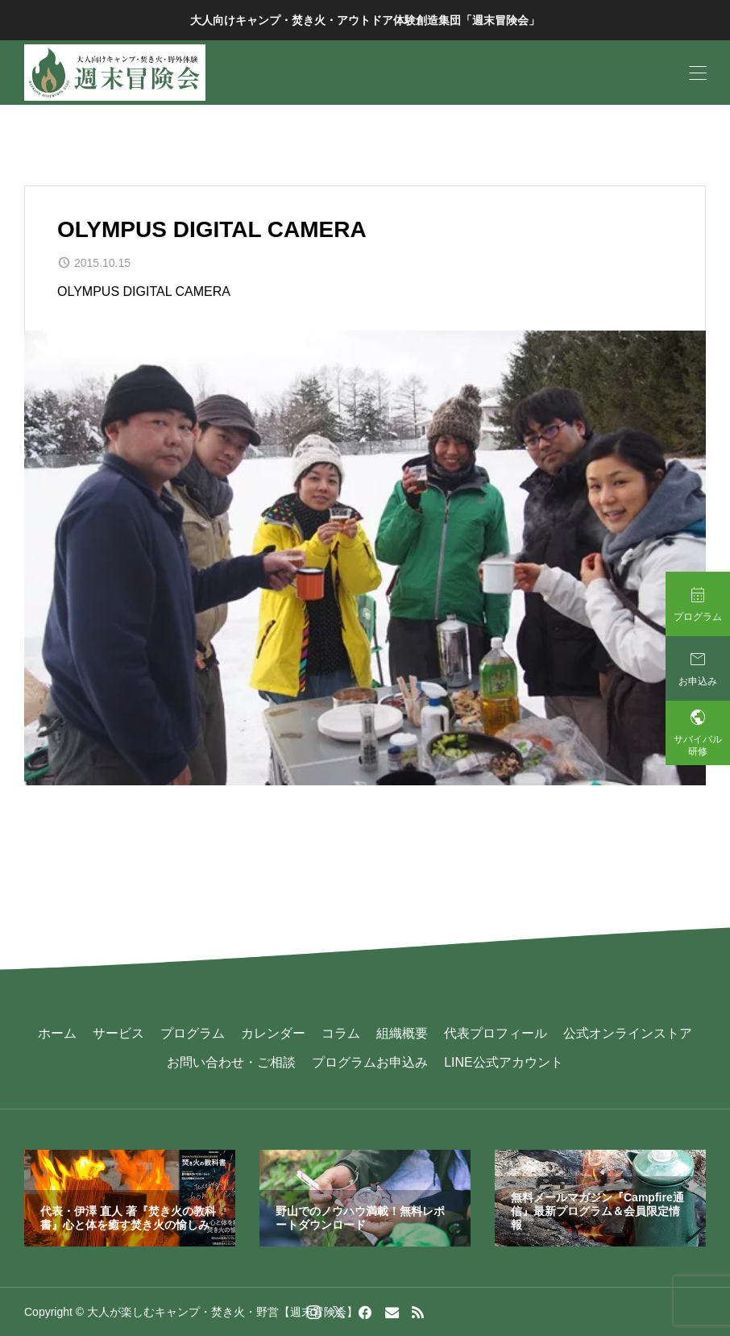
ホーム (57, 1033)
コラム (340, 1033)
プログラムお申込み (370, 1062)
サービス (118, 1033)
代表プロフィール (495, 1033)
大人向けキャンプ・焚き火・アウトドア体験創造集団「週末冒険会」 (365, 20)
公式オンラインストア (627, 1033)
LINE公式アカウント (503, 1062)
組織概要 (402, 1033)
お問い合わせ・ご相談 (231, 1062)
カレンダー (273, 1033)
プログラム (192, 1033)
